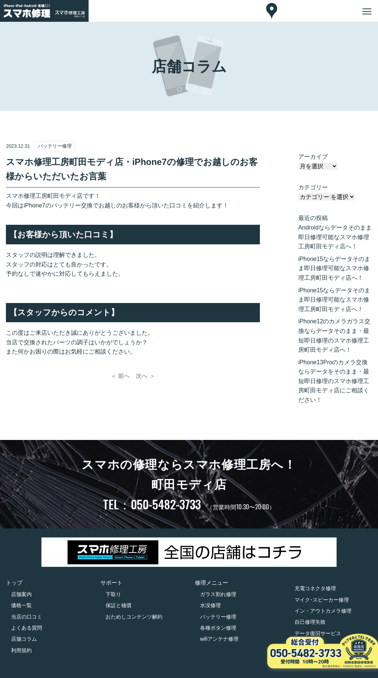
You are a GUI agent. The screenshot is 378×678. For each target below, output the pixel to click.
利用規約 (21, 650)
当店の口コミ (26, 617)
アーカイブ (313, 157)
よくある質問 (26, 628)
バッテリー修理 (218, 617)
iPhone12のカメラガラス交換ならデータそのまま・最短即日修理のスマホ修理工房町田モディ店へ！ (334, 335)
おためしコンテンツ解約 (134, 617)
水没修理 (210, 605)
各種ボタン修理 (218, 628)
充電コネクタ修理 (315, 588)
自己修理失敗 (310, 622)
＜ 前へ (120, 376)
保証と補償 (118, 605)
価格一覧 (21, 605)
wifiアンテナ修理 (219, 639)
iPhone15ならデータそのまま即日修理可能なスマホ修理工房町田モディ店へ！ (334, 268)
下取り (113, 594)
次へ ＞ (145, 376)
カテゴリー (313, 187)
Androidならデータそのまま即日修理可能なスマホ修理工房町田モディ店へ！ (335, 236)
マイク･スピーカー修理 (322, 600)
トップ (14, 582)
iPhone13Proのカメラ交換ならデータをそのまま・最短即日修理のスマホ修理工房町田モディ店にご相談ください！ (333, 381)
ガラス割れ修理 (218, 594)
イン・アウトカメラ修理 (323, 611)
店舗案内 (21, 594)
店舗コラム (24, 639)
